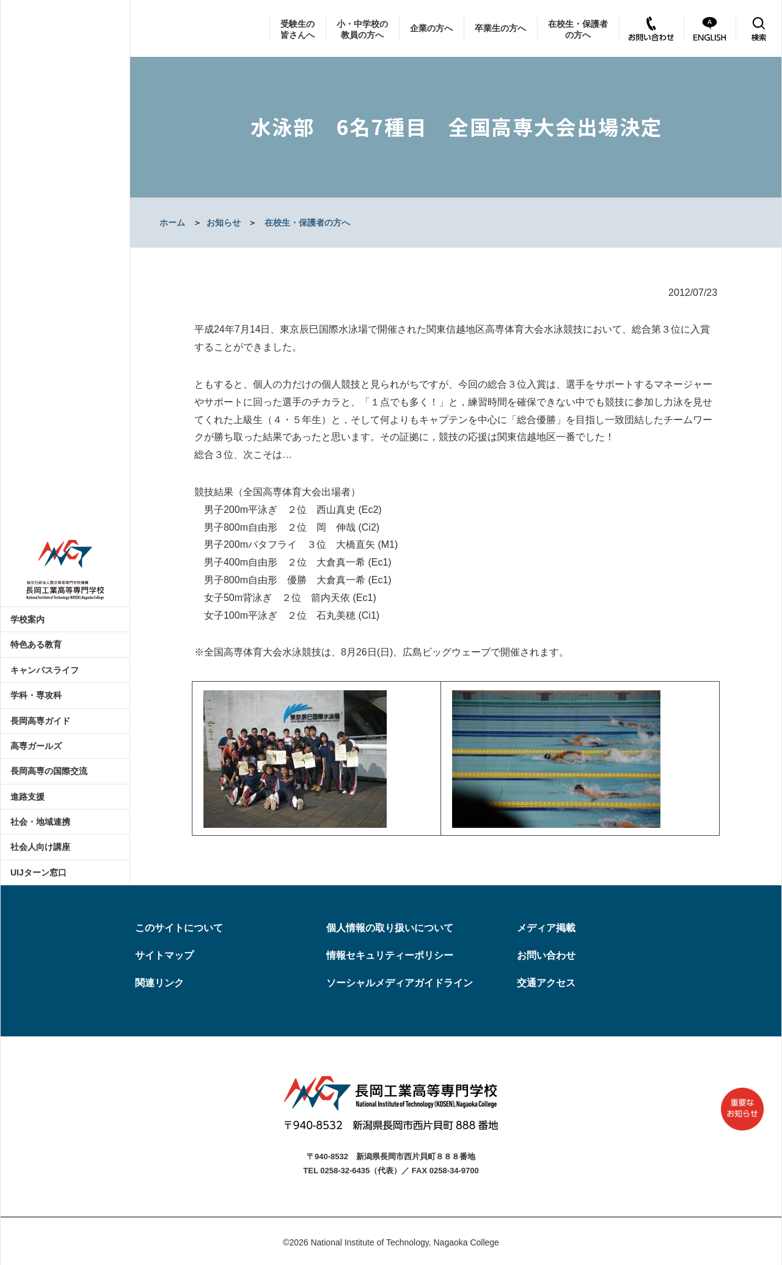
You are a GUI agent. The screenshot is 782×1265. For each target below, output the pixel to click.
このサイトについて (179, 928)
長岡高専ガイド (40, 721)
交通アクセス (546, 983)
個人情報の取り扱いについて (389, 928)
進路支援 (27, 797)
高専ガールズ (36, 746)
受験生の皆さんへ (297, 29)
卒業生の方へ (500, 28)
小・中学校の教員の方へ (362, 29)
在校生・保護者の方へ (578, 29)
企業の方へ (431, 28)
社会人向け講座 (40, 847)
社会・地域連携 (40, 822)
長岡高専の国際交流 (48, 771)
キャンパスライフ (44, 670)
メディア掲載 (546, 928)
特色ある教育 (36, 644)
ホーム (172, 222)
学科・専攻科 (36, 695)
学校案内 (27, 619)
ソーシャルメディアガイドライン (399, 983)
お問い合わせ (546, 955)
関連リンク (159, 983)
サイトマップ (164, 955)
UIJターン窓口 (38, 872)
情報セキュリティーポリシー (389, 955)
